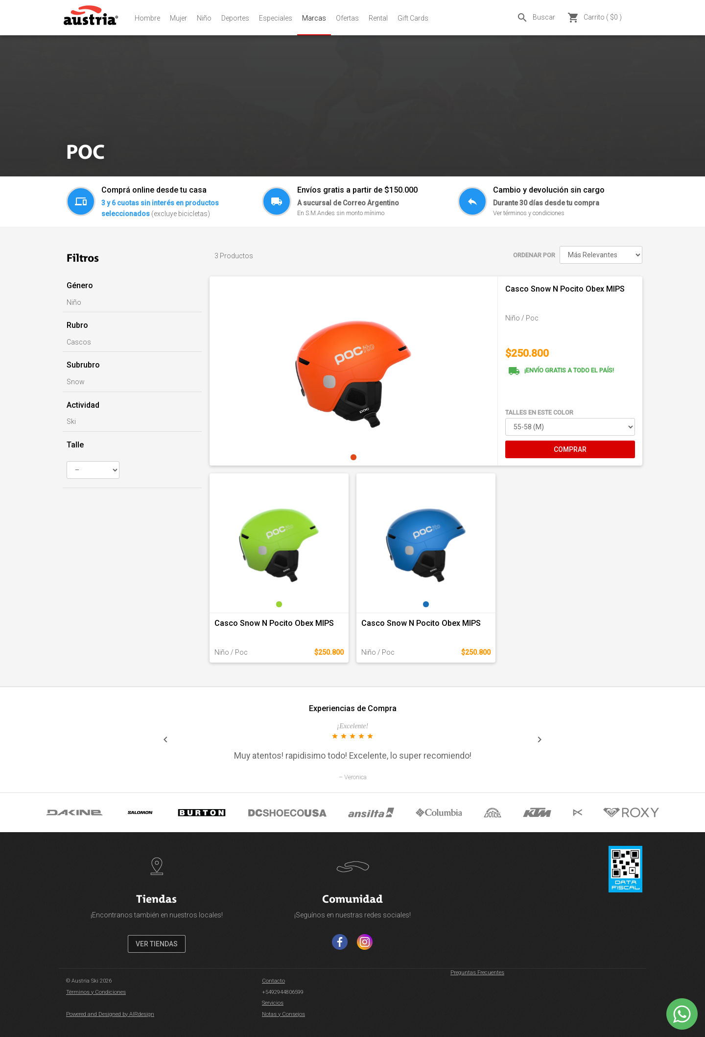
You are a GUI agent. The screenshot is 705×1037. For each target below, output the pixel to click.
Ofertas (347, 18)
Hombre (147, 18)
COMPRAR (570, 449)
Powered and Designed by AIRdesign (110, 1014)
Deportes (235, 18)
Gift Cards (413, 18)
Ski (71, 421)
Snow (76, 382)
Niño (204, 18)
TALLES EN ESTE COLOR (539, 412)
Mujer (178, 18)
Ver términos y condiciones (528, 213)
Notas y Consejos (283, 1014)
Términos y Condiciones (96, 992)
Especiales (275, 18)
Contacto (273, 981)
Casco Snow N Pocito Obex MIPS (565, 289)
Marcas (314, 18)
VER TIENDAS (157, 944)
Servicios (272, 1003)
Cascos (79, 342)
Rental (378, 18)
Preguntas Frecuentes (477, 972)
